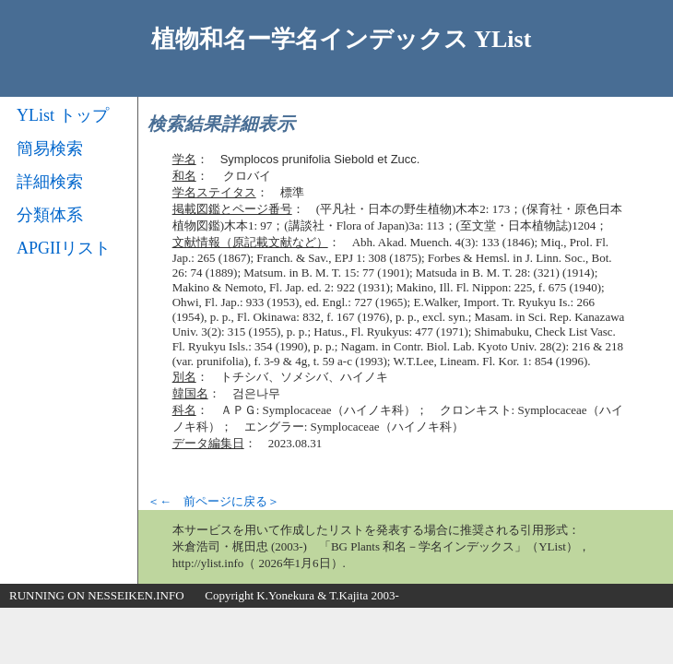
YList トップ (63, 115)
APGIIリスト (64, 248)
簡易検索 (50, 148)
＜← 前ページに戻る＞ (213, 501)
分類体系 (50, 215)
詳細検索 (50, 181)
